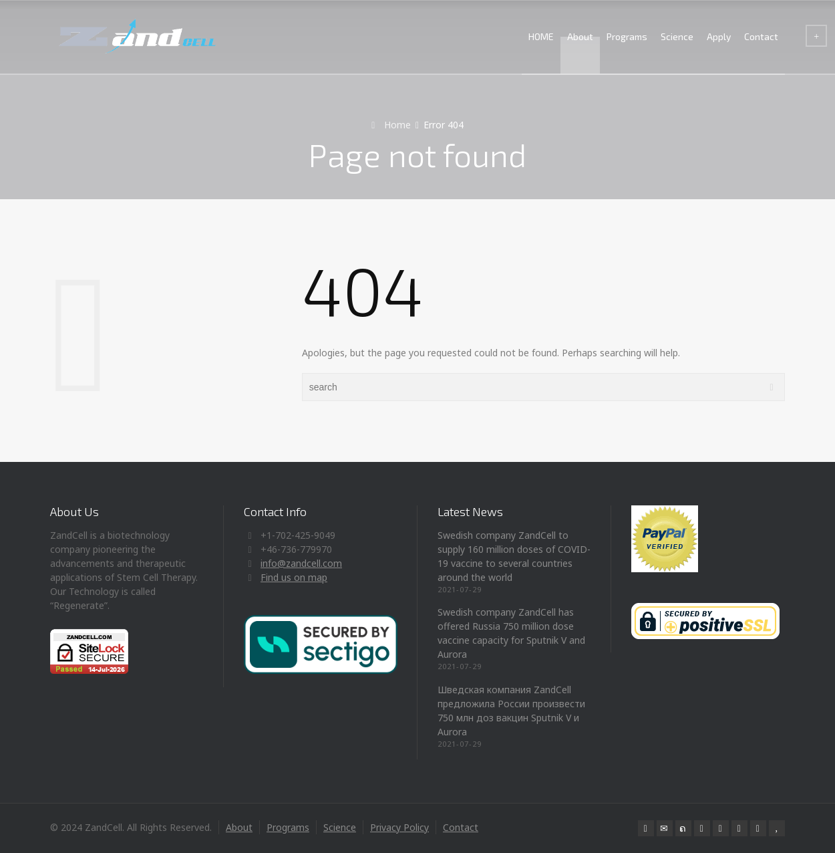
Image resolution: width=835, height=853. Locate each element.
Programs (627, 36)
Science (677, 36)
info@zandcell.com (301, 563)
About (580, 36)
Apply (719, 36)
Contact (761, 36)
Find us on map (294, 577)
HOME (541, 36)
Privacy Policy (399, 827)
